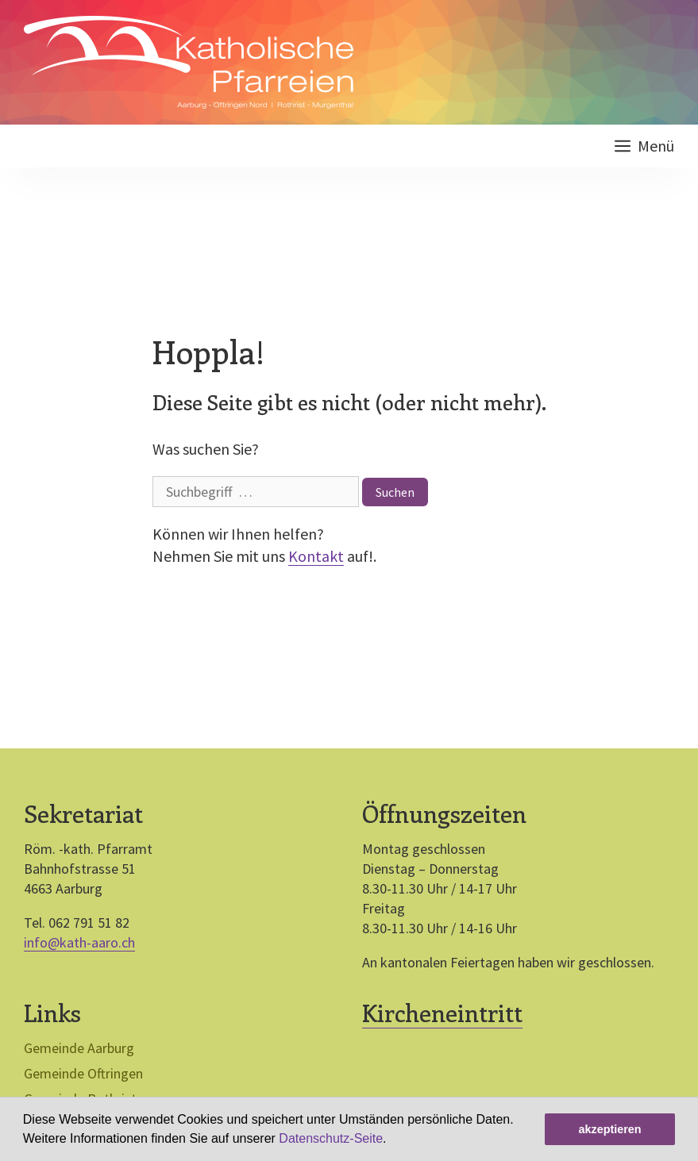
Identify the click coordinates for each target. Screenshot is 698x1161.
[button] (392, 1140)
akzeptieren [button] (609, 1129)
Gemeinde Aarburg (79, 1048)
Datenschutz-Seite (331, 1138)
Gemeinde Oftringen (83, 1073)
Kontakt (316, 556)
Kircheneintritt (442, 1012)
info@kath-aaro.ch (79, 942)
